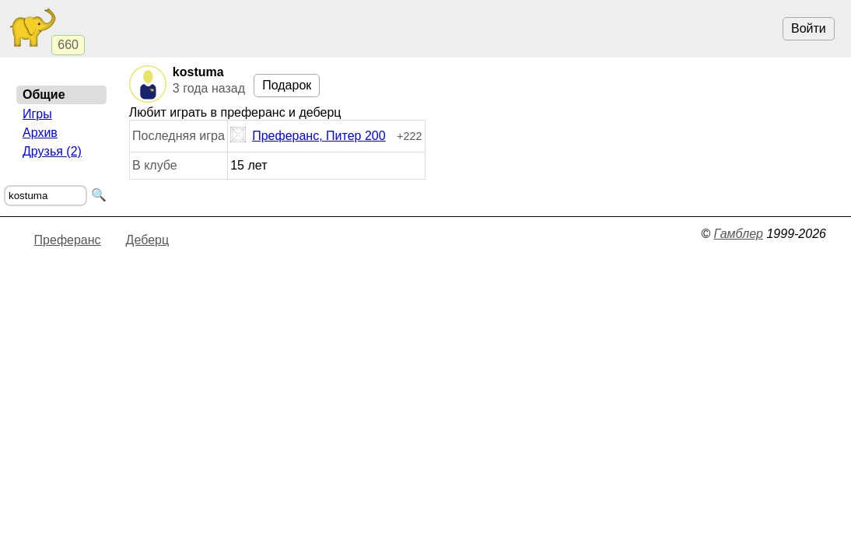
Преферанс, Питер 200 (307, 136)
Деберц (148, 240)
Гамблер (738, 233)
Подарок (286, 85)
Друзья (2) (52, 151)
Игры (37, 114)
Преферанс (67, 240)
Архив (40, 132)
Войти (808, 28)
